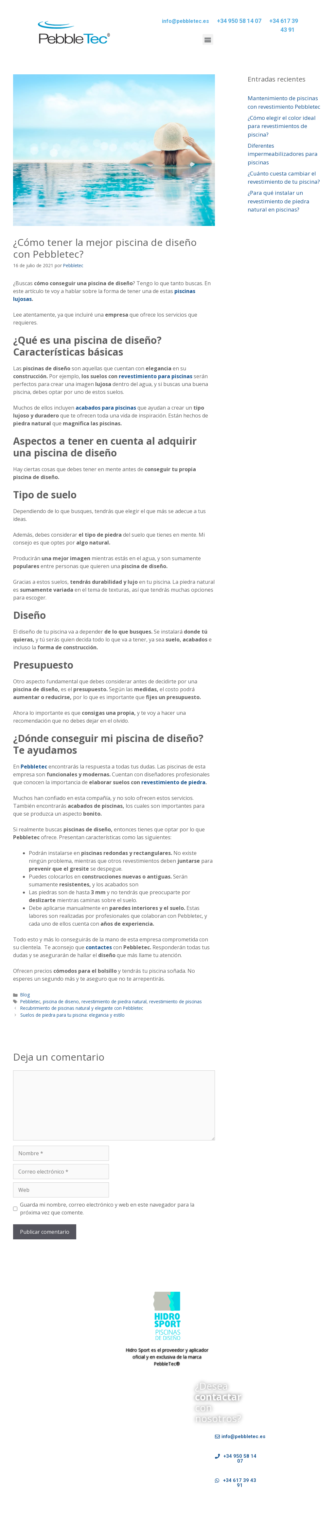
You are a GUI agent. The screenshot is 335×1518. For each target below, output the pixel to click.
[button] (208, 39)
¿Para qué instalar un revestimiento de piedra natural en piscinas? (278, 201)
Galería (89, 1456)
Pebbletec (30, 1001)
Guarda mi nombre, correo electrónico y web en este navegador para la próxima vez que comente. (107, 1208)
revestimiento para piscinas (155, 376)
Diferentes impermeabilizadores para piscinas (283, 154)
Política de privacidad (114, 1471)
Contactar (167, 1456)
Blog (25, 994)
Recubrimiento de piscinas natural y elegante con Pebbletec (81, 1008)
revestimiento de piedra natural (114, 1001)
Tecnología (47, 1456)
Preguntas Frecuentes (126, 1456)
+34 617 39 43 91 (283, 25)
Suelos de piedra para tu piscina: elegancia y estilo (72, 1015)
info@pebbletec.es (185, 21)
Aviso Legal (20, 1471)
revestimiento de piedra (173, 782)
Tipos (70, 1456)
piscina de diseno (61, 1001)
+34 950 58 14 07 (239, 20)
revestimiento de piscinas (175, 1001)
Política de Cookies (166, 1471)
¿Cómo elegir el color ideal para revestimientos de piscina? (282, 126)
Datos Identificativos (62, 1471)
